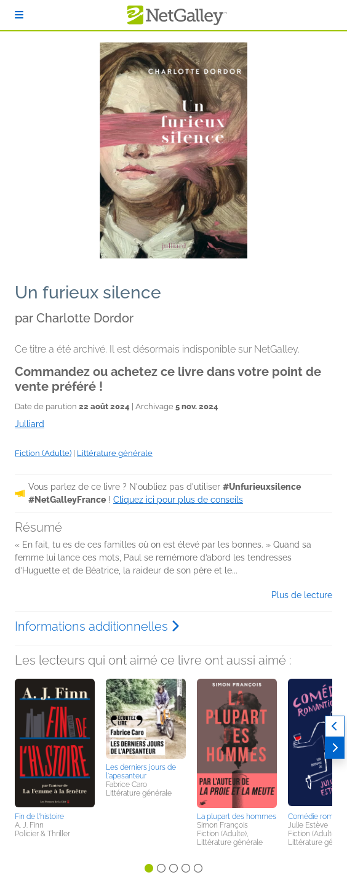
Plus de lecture (301, 595)
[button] (55, 743)
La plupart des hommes (236, 816)
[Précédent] (335, 726)
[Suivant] (335, 748)
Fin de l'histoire (39, 816)
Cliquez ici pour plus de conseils (178, 500)
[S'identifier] (19, 15)
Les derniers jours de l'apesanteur (141, 771)
